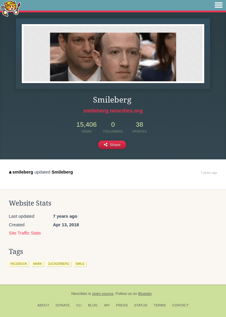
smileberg (21, 171)
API (106, 305)
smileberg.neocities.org (113, 111)
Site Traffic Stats (25, 232)
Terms (160, 305)
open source (102, 293)
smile (80, 263)
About (43, 305)
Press (122, 305)
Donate (63, 305)
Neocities (79, 293)
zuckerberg (58, 263)
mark (37, 263)
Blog (93, 305)
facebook (18, 263)
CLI (79, 305)
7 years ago (208, 172)
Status (140, 305)
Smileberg (62, 171)
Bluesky (145, 293)
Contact (180, 305)
